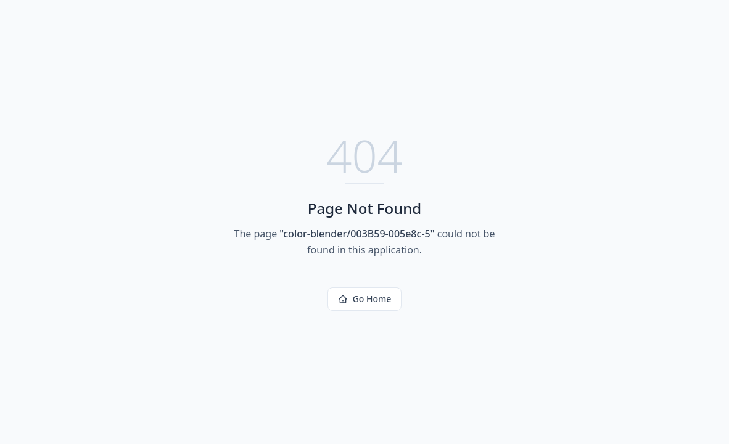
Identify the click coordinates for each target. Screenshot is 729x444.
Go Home (365, 299)
